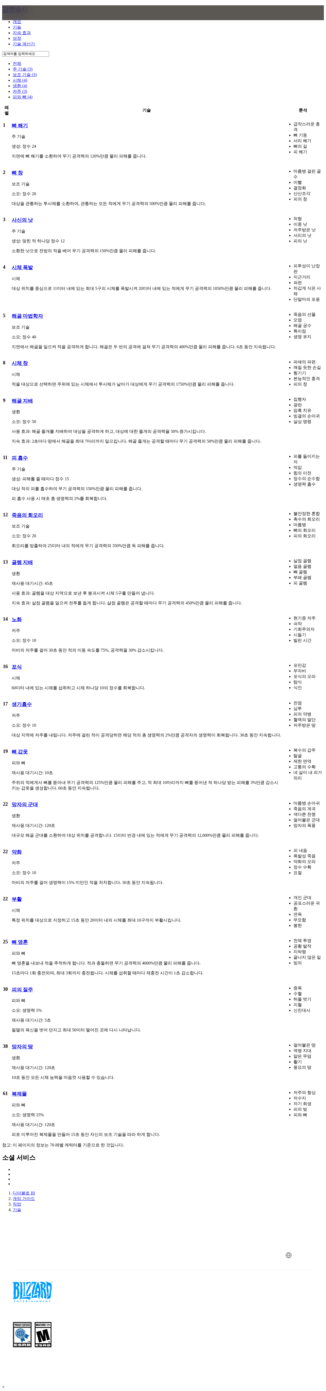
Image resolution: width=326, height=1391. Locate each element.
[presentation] (22, 19)
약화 (17, 852)
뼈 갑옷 (20, 752)
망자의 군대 (25, 804)
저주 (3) (20, 91)
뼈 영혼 (20, 942)
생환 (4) (20, 86)
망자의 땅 (22, 1046)
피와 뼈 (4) (23, 97)
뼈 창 (17, 173)
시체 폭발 (22, 267)
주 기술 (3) (23, 69)
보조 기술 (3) (25, 74)
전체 (17, 63)
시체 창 (20, 363)
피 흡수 (20, 458)
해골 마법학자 (27, 316)
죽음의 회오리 (27, 515)
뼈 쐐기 (20, 125)
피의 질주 (22, 989)
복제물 (19, 1094)
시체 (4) (20, 80)
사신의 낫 (22, 220)
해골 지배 (22, 401)
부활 (17, 899)
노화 (17, 619)
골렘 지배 (22, 562)
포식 (17, 667)
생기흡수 (22, 704)
